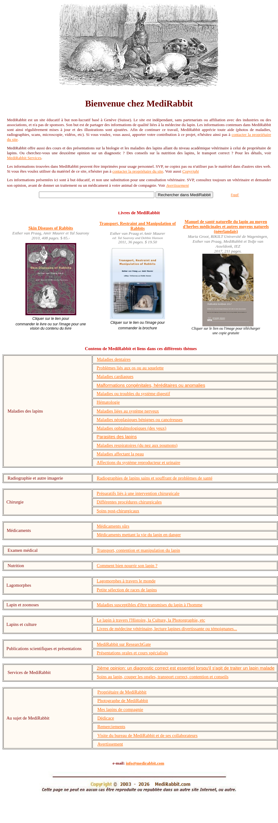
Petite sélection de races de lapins (127, 589)
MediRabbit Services (24, 157)
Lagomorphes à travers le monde (126, 580)
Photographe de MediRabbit (122, 700)
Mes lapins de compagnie (120, 709)
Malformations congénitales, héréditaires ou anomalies (151, 385)
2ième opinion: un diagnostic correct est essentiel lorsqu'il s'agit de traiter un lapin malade (186, 668)
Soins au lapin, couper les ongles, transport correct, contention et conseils (162, 676)
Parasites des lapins (117, 436)
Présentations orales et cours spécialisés (132, 652)
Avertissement (177, 185)
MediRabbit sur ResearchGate (124, 644)
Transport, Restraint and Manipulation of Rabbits (137, 226)
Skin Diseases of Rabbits (50, 228)
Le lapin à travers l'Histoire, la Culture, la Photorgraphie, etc (151, 620)
